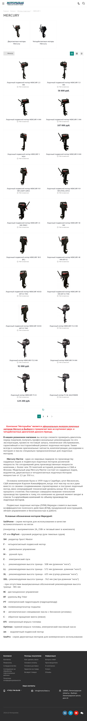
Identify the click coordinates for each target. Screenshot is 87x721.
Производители (51, 663)
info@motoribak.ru (42, 691)
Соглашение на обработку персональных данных (9, 672)
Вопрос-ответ (50, 660)
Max (82, 713)
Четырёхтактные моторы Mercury (43, 42)
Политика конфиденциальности (12, 679)
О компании (50, 666)
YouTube (76, 713)
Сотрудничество (9, 666)
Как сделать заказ (31, 660)
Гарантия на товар (31, 669)
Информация (50, 656)
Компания (7, 656)
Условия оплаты (30, 663)
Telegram (70, 713)
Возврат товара (30, 672)
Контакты (7, 660)
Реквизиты (7, 663)
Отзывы (48, 672)
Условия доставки (31, 666)
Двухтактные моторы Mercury (17, 42)
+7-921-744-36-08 (13, 690)
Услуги (47, 669)
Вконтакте (65, 713)
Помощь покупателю (32, 656)
